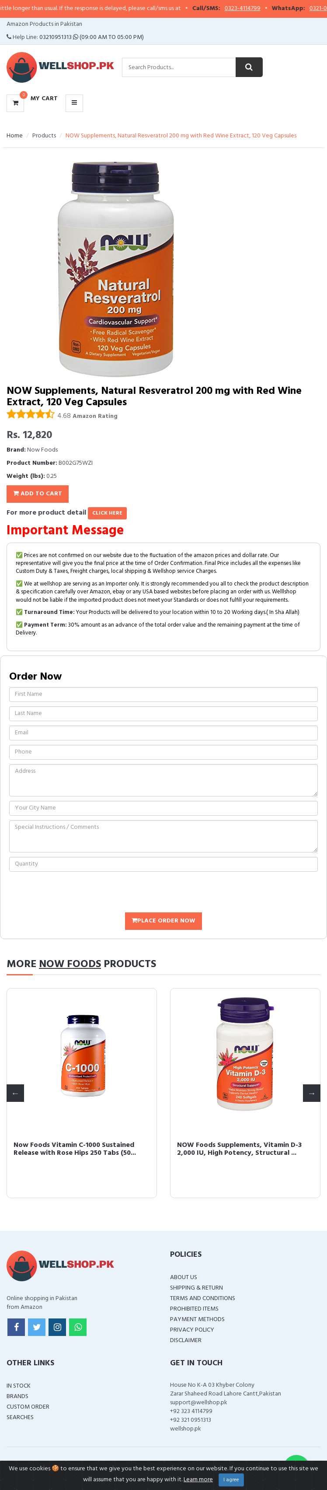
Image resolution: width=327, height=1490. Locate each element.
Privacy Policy (192, 1330)
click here (107, 513)
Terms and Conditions (202, 1299)
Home (15, 136)
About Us (183, 1278)
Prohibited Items (194, 1309)
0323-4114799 (253, 8)
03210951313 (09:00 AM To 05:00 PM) (91, 37)
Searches (20, 1418)
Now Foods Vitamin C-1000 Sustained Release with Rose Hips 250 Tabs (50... (74, 1149)
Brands (17, 1397)
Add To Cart (37, 494)
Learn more (198, 1480)
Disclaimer (186, 1341)
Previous (15, 1093)
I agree (231, 1480)
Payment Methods (197, 1320)
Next (311, 1093)
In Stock (19, 1386)
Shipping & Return (196, 1288)
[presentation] (75, 893)
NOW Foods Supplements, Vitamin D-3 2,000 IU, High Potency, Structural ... (239, 1149)
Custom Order (28, 1407)
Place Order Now (163, 921)
